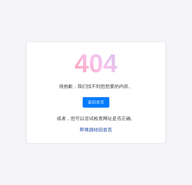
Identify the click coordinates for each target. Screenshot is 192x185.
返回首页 (96, 102)
